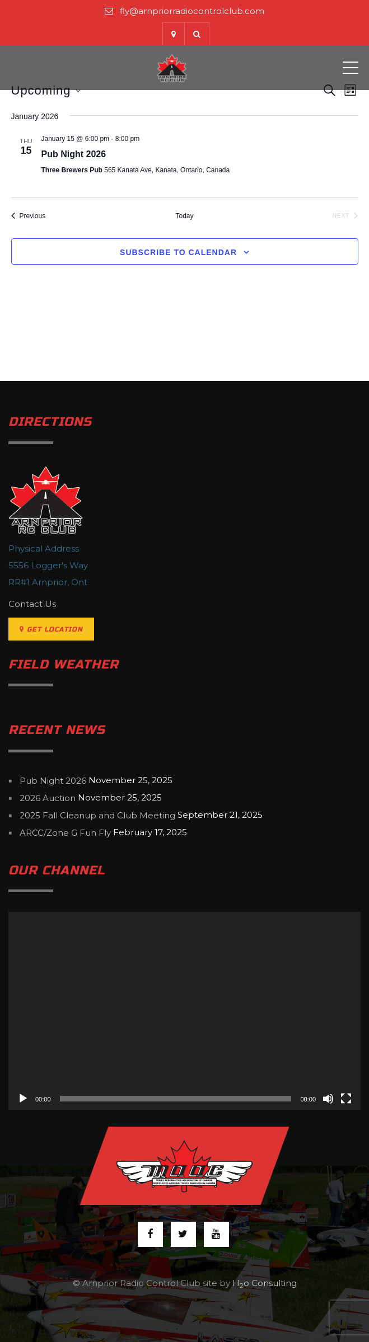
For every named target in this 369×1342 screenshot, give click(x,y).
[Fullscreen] (346, 1098)
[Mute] (328, 1098)
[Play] (23, 1098)
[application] (184, 1011)
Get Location (51, 629)
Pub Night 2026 (73, 154)
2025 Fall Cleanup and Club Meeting (97, 815)
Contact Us (32, 604)
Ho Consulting (264, 1283)
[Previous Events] (28, 216)
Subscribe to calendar (178, 252)
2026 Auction (48, 798)
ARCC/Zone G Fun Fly (65, 832)
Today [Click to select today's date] (184, 216)
